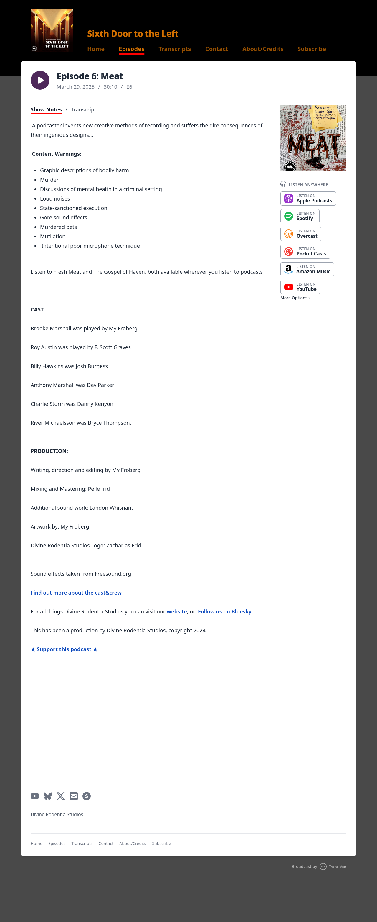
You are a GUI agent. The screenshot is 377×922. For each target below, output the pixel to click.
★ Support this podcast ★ (64, 649)
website (177, 611)
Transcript (83, 109)
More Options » (295, 298)
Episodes (131, 49)
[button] (40, 80)
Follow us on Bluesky (225, 611)
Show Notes (46, 109)
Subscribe (312, 49)
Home (96, 49)
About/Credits (263, 49)
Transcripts (174, 49)
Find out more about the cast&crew (76, 592)
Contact (216, 49)
